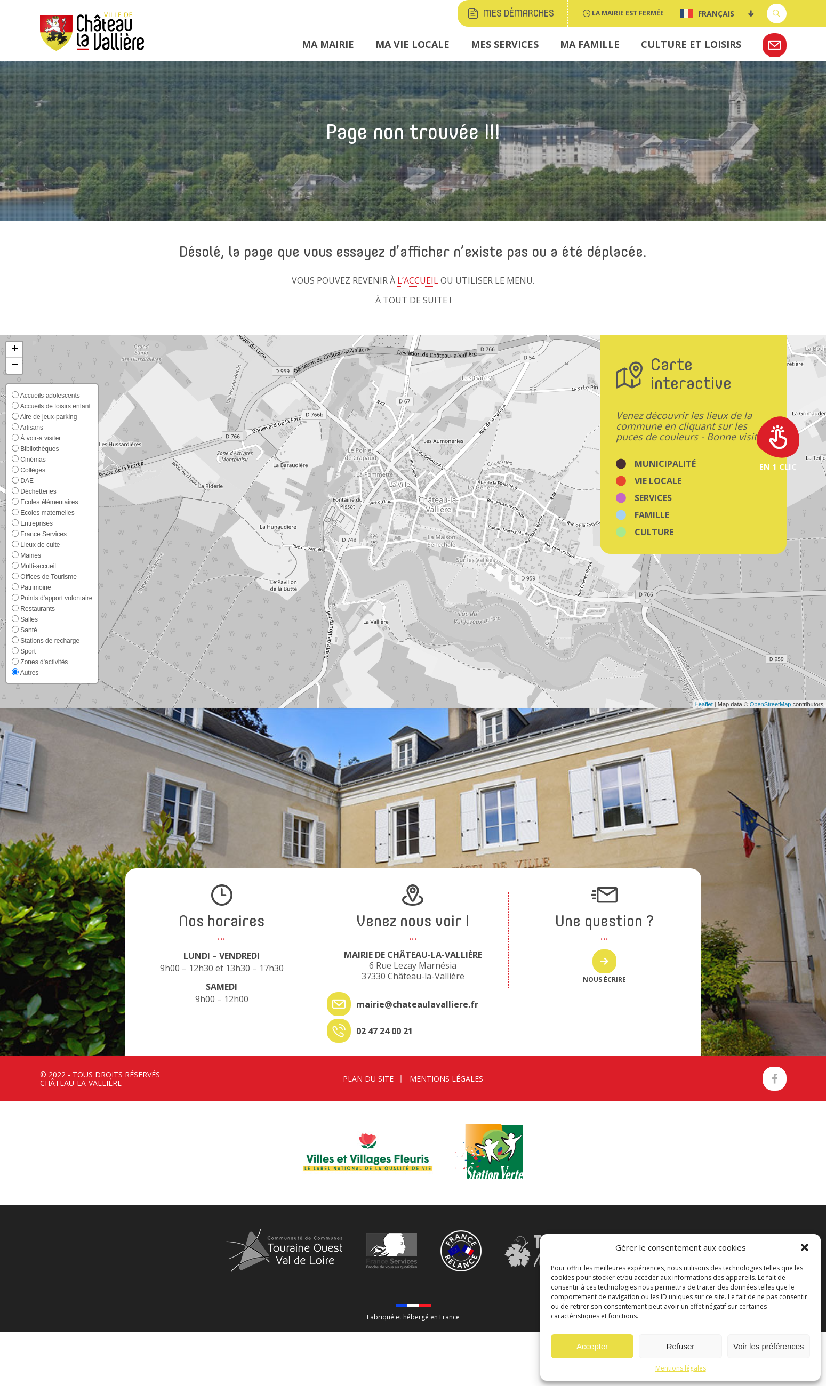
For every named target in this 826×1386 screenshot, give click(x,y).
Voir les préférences (768, 1346)
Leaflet (704, 704)
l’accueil (417, 280)
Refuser (681, 1346)
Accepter (592, 1346)
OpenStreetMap (770, 704)
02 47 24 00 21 (384, 1031)
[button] (804, 1247)
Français (707, 13)
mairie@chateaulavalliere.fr (417, 1004)
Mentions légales (680, 1368)
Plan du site (368, 1079)
